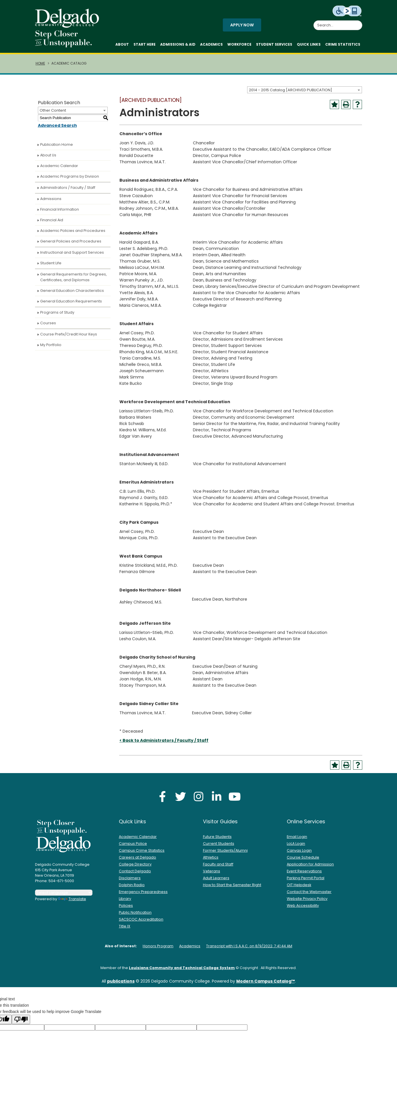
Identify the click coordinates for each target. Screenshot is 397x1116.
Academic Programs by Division (69, 179)
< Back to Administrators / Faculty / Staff (163, 743)
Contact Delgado (135, 874)
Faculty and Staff (218, 867)
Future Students (217, 839)
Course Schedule (303, 860)
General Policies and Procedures (70, 244)
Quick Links (309, 45)
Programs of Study (57, 315)
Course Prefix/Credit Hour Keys (68, 337)
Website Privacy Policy (307, 901)
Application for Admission (310, 867)
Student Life (50, 265)
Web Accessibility (303, 908)
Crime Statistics (342, 45)
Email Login (297, 839)
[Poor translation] (21, 1022)
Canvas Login (299, 853)
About (122, 45)
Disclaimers (130, 880)
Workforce (239, 45)
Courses (48, 325)
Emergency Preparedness (143, 894)
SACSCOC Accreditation (141, 922)
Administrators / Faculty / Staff (67, 190)
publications (121, 984)
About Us (48, 158)
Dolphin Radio (132, 887)
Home (40, 66)
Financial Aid (51, 222)
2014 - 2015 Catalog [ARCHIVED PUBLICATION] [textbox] (290, 93)
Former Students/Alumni (225, 853)
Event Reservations (304, 874)
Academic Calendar (59, 168)
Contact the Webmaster (309, 894)
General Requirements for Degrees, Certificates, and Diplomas (73, 280)
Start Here (144, 45)
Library (125, 901)
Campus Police (133, 846)
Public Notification (135, 915)
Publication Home (56, 147)
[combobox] (304, 92)
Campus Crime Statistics (141, 853)
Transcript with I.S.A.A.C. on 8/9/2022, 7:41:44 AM (249, 948)
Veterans (211, 874)
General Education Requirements (71, 304)
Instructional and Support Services (72, 255)
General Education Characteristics (72, 293)
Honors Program (158, 948)
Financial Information (59, 212)
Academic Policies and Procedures (72, 233)
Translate (72, 901)
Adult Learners (216, 880)
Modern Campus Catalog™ (265, 984)
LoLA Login (296, 846)
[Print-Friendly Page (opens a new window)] (345, 107)
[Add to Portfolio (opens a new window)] (334, 107)
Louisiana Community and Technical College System (182, 970)
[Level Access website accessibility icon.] (347, 10)
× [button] (297, 1107)
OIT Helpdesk (299, 887)
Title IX (124, 929)
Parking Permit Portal (305, 880)
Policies (126, 908)
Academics (211, 45)
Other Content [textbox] (53, 113)
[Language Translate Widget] (63, 895)
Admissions (50, 201)
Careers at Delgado (137, 860)
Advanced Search (57, 128)
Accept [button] (280, 1108)
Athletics (210, 860)
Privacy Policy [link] (240, 1108)
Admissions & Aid (177, 45)
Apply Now (242, 26)
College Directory (135, 867)
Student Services (274, 45)
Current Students (218, 846)
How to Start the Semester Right (232, 887)
